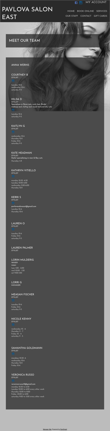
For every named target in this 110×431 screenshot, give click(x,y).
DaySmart (63, 429)
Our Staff (71, 16)
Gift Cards (100, 16)
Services (101, 11)
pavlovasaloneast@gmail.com (23, 206)
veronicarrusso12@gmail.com (23, 384)
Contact (85, 16)
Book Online (85, 11)
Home (71, 11)
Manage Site (47, 429)
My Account (96, 2)
